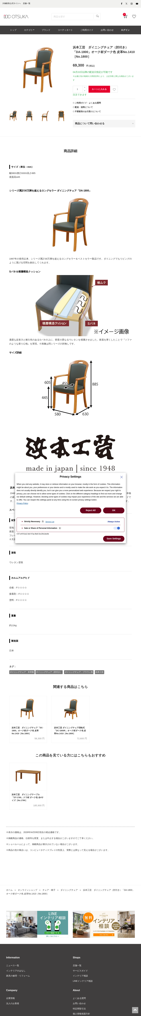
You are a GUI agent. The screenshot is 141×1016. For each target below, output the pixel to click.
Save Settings (114, 538)
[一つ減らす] (85, 91)
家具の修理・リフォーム (18, 976)
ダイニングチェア (69, 891)
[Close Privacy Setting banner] (121, 477)
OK (113, 510)
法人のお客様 (12, 1004)
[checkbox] (116, 528)
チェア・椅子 (48, 891)
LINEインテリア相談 (83, 982)
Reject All (90, 510)
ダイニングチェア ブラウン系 (79, 672)
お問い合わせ (79, 1004)
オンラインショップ (27, 891)
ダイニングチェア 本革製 (22, 672)
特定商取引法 (79, 1009)
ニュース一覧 (12, 966)
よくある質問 (79, 999)
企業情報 (10, 999)
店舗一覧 (77, 966)
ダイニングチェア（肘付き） (49, 672)
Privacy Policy (22, 503)
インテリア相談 (80, 976)
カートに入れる (99, 90)
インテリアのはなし (16, 971)
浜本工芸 (100, 672)
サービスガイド (80, 971)
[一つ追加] (85, 88)
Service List (49, 522)
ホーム (9, 891)
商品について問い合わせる (90, 124)
